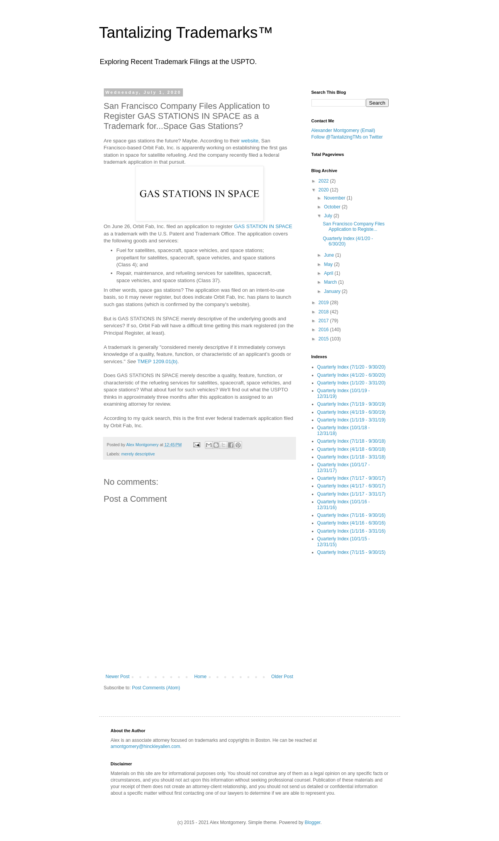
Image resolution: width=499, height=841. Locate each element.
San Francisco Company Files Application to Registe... (353, 226)
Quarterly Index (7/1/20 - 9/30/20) (351, 367)
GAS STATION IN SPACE (263, 226)
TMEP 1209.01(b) (157, 361)
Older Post (282, 676)
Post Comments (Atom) (156, 687)
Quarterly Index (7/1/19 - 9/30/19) (351, 404)
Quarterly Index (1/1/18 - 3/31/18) (351, 457)
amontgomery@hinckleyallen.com (145, 746)
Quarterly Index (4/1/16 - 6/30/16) (351, 523)
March (331, 282)
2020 (324, 190)
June (329, 255)
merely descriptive (138, 454)
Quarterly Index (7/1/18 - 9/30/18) (351, 441)
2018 (324, 312)
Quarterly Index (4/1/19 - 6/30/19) (351, 412)
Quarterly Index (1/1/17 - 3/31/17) (351, 494)
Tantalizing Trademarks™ (186, 32)
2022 (324, 181)
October (333, 207)
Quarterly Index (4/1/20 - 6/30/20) (351, 375)
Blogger (312, 822)
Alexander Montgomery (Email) (343, 130)
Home (200, 676)
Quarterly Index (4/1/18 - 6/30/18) (351, 449)
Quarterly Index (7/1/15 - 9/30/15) (351, 552)
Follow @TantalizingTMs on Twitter (347, 137)
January (333, 291)
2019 (324, 302)
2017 (324, 320)
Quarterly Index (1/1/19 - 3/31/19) (351, 420)
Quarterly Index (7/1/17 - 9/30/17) (351, 478)
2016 (324, 329)
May (329, 264)
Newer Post (118, 676)
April (329, 273)
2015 (324, 339)
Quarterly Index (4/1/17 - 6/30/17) (351, 486)
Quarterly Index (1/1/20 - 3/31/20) (351, 383)
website (250, 141)
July (328, 215)
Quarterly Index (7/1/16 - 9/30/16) (351, 515)
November (335, 198)
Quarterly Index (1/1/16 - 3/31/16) (351, 531)
